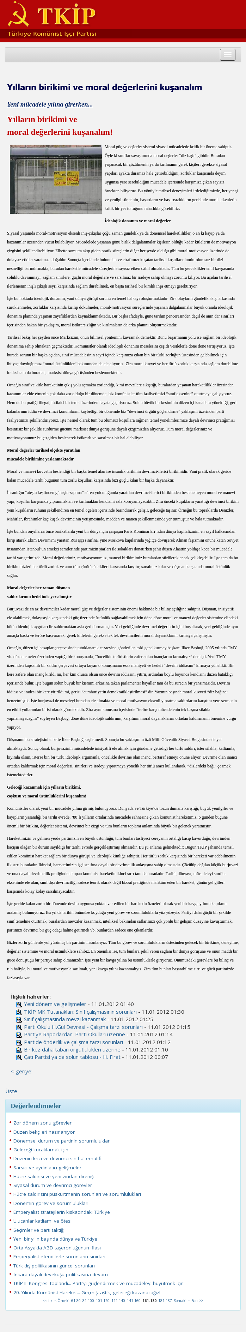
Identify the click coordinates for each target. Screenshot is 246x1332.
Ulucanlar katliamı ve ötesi (42, 1221)
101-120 (103, 1300)
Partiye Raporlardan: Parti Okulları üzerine (74, 1034)
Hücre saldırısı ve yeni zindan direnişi (53, 1176)
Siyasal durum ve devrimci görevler (52, 1185)
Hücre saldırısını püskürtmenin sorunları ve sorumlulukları (77, 1194)
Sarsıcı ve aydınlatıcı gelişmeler (47, 1167)
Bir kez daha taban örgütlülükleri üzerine (72, 1049)
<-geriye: (21, 1071)
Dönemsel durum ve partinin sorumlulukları (62, 1141)
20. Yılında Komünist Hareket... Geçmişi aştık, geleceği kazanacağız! (86, 1292)
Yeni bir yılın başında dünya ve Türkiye (55, 1239)
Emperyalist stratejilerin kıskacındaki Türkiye (61, 1212)
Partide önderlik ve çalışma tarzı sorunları (73, 1041)
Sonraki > (182, 1300)
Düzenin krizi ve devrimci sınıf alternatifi (57, 1158)
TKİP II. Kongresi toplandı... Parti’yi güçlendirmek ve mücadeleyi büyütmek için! (99, 1283)
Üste (11, 1091)
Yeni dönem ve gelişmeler (55, 1003)
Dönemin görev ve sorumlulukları (50, 1203)
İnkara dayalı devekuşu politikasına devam (60, 1274)
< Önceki (61, 1300)
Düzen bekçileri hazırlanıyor (44, 1132)
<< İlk (48, 1300)
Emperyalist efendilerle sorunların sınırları (59, 1256)
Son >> (197, 1300)
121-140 (118, 1300)
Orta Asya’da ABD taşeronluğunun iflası (57, 1247)
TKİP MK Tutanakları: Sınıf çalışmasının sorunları (80, 1011)
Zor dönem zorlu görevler (42, 1123)
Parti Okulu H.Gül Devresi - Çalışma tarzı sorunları (83, 1026)
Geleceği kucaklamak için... (42, 1149)
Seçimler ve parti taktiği (38, 1230)
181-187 (165, 1300)
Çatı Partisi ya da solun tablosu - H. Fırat (72, 1056)
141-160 (134, 1300)
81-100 (88, 1300)
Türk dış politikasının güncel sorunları (54, 1265)
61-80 (76, 1300)
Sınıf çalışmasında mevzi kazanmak (65, 1019)
